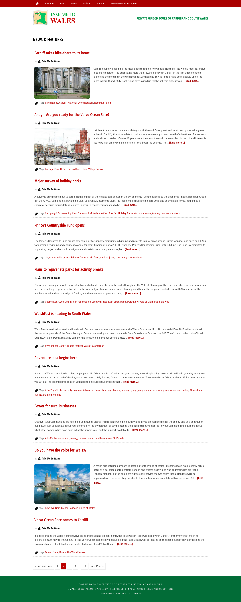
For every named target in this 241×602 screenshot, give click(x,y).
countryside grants (59, 257)
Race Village (89, 169)
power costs (86, 438)
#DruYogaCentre (54, 390)
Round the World (68, 552)
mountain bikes (111, 301)
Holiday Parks (125, 213)
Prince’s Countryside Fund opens (59, 225)
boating (106, 390)
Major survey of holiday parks (58, 181)
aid (46, 257)
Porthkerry (132, 301)
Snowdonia (196, 390)
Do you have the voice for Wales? (60, 450)
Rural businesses (103, 438)
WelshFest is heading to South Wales (62, 313)
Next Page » (97, 566)
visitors (176, 213)
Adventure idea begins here (55, 357)
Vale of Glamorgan (149, 301)
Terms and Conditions (159, 588)
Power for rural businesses (55, 406)
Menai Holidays (69, 508)
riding (108, 102)
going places (144, 390)
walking (57, 394)
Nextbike (99, 102)
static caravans (142, 213)
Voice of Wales (87, 508)
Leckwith (97, 301)
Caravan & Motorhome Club (93, 213)
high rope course (82, 301)
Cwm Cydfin (65, 301)
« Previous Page (43, 566)
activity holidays (73, 390)
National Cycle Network (80, 102)
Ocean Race (74, 169)
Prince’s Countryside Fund (85, 257)
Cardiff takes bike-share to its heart (61, 53)
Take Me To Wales (54, 18)
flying (133, 390)
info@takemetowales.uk (92, 588)
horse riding (158, 390)
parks (123, 301)
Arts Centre (51, 438)
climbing (116, 390)
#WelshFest (51, 345)
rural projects (107, 257)
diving (125, 390)
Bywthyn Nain (52, 508)
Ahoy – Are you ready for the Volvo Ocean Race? (71, 114)
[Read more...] (192, 81)
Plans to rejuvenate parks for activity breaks (68, 269)
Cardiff (63, 102)
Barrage (49, 169)
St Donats (118, 438)
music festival (75, 345)
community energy (68, 438)
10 (84, 566)
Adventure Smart (92, 390)
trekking (47, 394)
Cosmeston (51, 301)
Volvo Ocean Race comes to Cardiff (61, 520)
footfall (113, 213)
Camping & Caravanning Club (61, 213)
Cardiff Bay (60, 169)
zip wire (165, 301)
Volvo (100, 169)
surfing (38, 394)
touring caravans (161, 213)
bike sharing (51, 102)
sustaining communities (128, 257)
